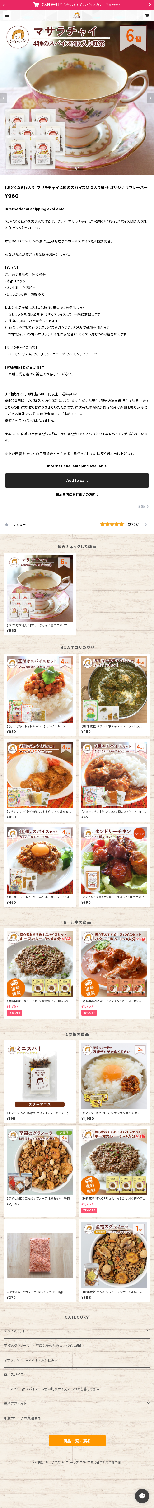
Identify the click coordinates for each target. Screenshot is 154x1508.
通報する (143, 506)
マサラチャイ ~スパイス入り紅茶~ (30, 1360)
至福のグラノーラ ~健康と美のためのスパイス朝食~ (44, 1346)
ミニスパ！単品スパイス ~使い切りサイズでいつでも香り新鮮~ (51, 1389)
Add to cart (77, 480)
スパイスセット (15, 1331)
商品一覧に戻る (77, 1440)
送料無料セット (15, 1403)
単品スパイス (14, 1375)
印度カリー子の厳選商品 (22, 1418)
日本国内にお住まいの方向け (77, 495)
